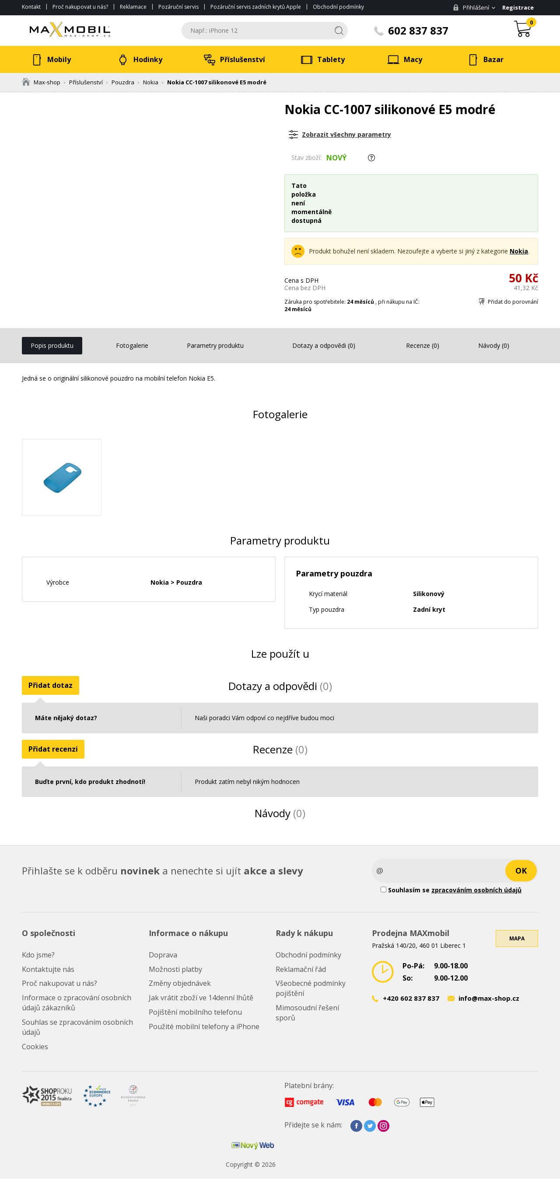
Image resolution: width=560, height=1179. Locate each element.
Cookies (35, 1046)
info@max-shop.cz (488, 998)
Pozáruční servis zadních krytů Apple (255, 6)
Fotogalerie (132, 345)
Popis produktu (52, 345)
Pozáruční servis (178, 6)
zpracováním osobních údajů (476, 890)
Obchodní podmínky (338, 6)
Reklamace (133, 6)
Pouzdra (123, 82)
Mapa (517, 938)
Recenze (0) (422, 345)
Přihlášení (471, 7)
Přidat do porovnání (513, 301)
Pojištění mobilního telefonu (195, 1012)
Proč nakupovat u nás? (80, 6)
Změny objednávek (180, 983)
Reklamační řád (301, 969)
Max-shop (41, 82)
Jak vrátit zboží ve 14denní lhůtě (201, 997)
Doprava (163, 955)
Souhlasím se (451, 890)
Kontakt (31, 6)
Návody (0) (493, 345)
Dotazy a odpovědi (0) (323, 345)
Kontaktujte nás (48, 969)
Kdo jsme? (38, 955)
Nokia (150, 82)
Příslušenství (86, 82)
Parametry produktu (215, 345)
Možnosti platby (175, 969)
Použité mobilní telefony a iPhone (204, 1026)
